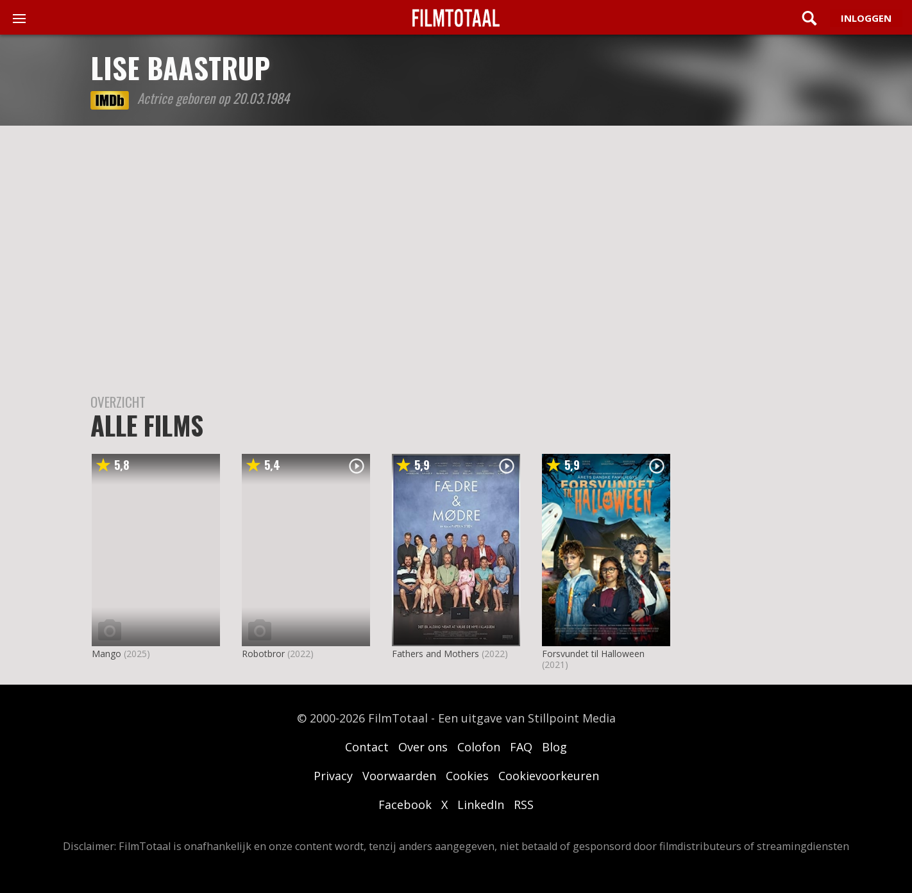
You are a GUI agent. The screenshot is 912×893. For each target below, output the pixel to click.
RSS (524, 804)
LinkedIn (480, 804)
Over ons (423, 747)
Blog (554, 747)
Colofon (478, 747)
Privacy (333, 775)
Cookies (467, 775)
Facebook (405, 804)
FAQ (521, 747)
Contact (367, 747)
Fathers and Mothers (435, 653)
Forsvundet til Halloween (593, 653)
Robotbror (263, 653)
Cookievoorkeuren (548, 775)
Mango (106, 653)
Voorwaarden (399, 775)
